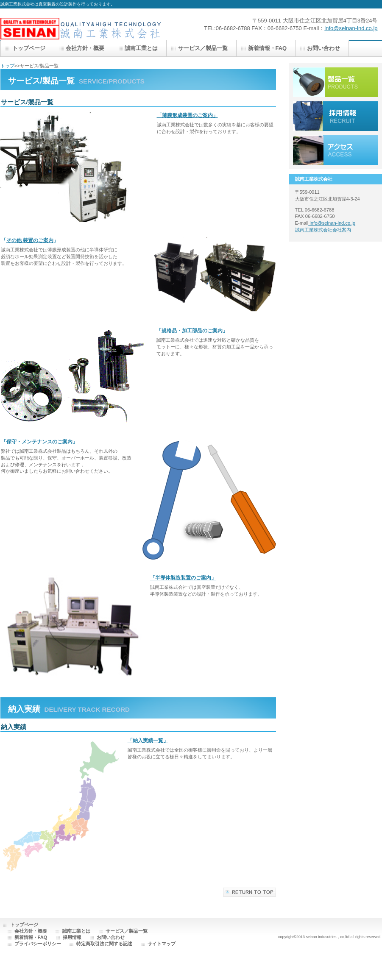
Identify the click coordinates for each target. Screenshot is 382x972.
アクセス (335, 150)
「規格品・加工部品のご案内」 (192, 331)
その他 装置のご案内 (29, 240)
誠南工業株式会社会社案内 (323, 229)
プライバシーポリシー (37, 943)
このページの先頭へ (249, 892)
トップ (7, 65)
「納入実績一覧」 (148, 741)
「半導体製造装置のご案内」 (183, 578)
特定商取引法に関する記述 (104, 943)
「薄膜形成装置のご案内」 (187, 115)
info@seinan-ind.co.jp (350, 28)
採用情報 (335, 116)
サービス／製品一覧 (335, 82)
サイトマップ (162, 943)
